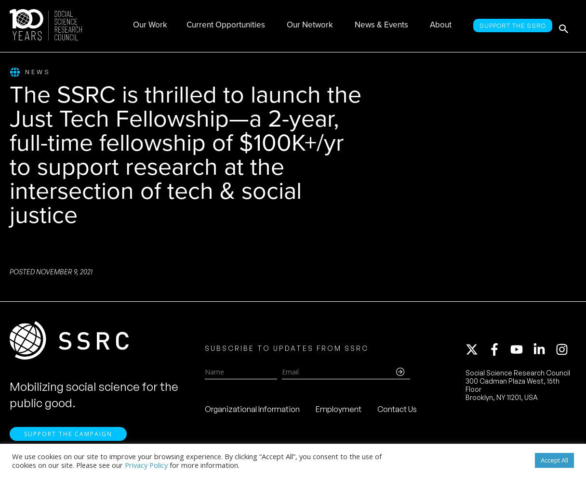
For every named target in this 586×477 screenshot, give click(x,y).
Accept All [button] (554, 460)
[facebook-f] (498, 352)
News (30, 72)
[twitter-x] (476, 352)
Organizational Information (252, 412)
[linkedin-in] (543, 352)
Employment (338, 412)
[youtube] (521, 352)
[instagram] (564, 352)
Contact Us (397, 412)
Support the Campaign (68, 439)
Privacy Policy (146, 465)
